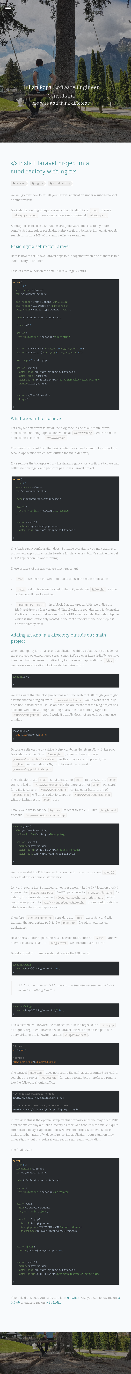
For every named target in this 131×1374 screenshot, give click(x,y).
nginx (37, 183)
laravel (19, 183)
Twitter (73, 1297)
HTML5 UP (80, 1353)
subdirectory (60, 183)
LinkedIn (53, 1302)
